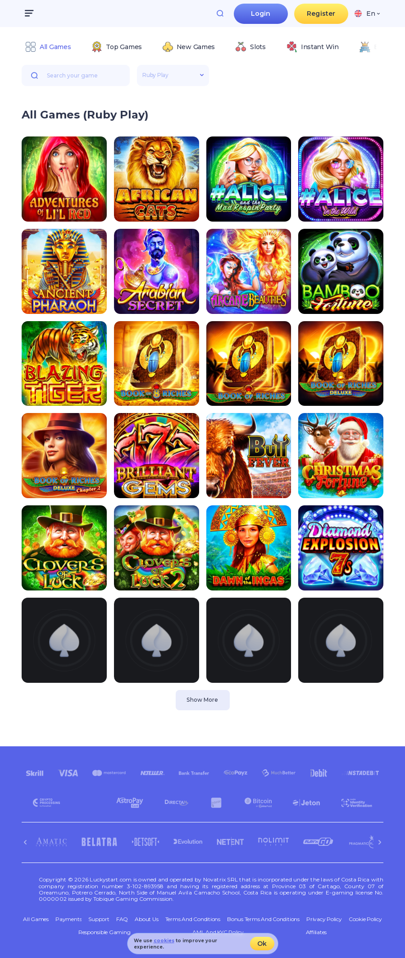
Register (321, 13)
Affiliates (316, 932)
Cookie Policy (365, 919)
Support (98, 919)
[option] (48, 47)
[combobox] (367, 13)
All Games (36, 919)
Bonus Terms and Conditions (263, 919)
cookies (164, 941)
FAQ (122, 919)
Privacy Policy (324, 919)
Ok (262, 944)
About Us (146, 919)
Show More (202, 699)
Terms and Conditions (192, 919)
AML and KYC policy (218, 932)
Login (261, 13)
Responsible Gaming (104, 932)
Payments (68, 919)
